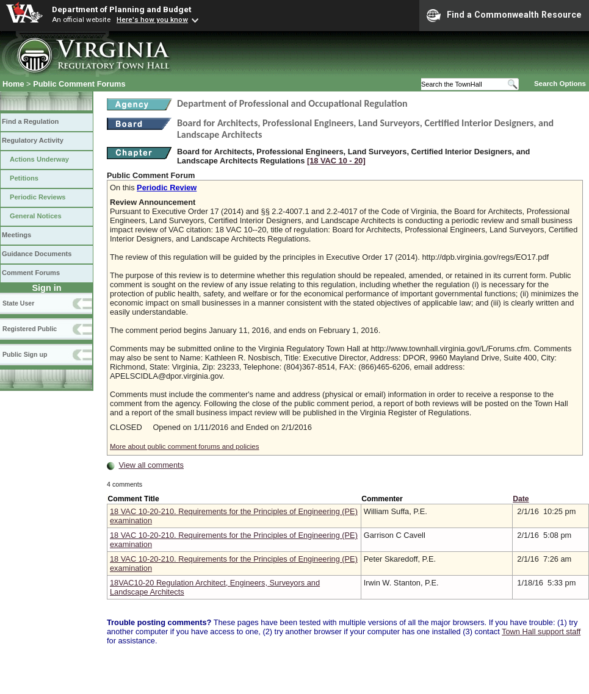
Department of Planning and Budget (121, 9)
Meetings (16, 234)
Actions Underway (39, 159)
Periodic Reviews (38, 197)
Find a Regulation (30, 121)
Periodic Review (167, 187)
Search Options (560, 83)
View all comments (151, 465)
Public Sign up (24, 354)
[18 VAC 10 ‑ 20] (336, 160)
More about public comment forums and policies (184, 446)
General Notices (36, 216)
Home (13, 83)
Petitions (24, 178)
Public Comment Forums (79, 83)
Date (521, 499)
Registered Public (29, 328)
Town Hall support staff (541, 631)
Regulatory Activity (32, 140)
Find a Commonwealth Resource (504, 15)
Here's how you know (152, 19)
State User (18, 303)
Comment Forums (31, 272)
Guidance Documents (36, 253)
